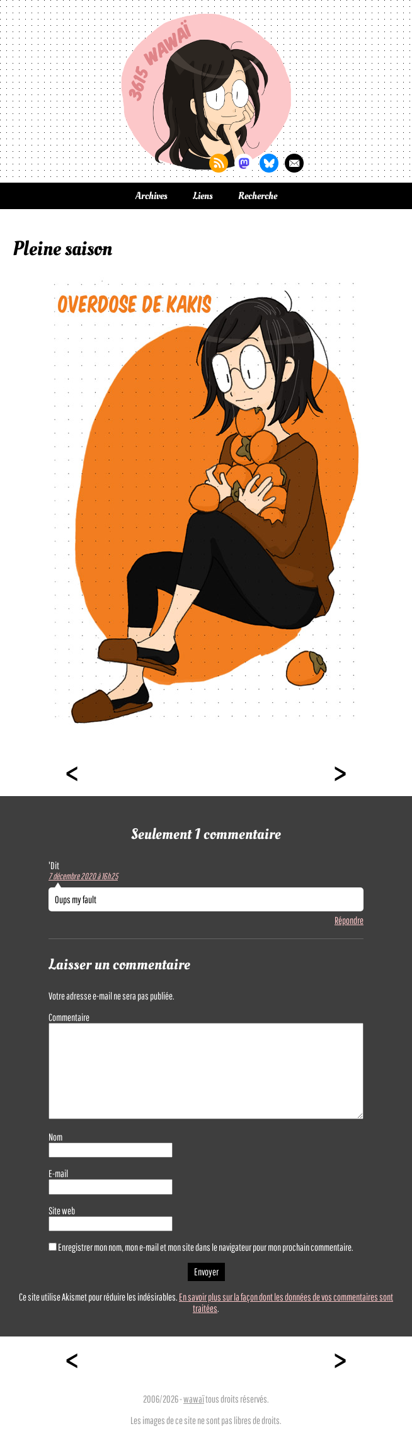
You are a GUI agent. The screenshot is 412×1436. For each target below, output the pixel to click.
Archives (151, 196)
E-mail (58, 1173)
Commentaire (69, 1017)
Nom (55, 1137)
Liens (203, 196)
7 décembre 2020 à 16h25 (83, 876)
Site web (62, 1210)
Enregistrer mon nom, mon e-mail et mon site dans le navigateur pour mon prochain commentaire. (205, 1247)
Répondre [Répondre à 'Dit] (349, 920)
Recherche (257, 196)
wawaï (193, 1399)
